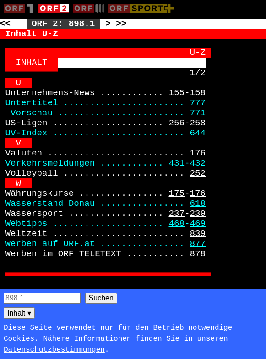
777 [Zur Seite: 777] (198, 103)
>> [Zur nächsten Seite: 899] (121, 24)
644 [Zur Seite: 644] (198, 133)
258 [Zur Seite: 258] (198, 123)
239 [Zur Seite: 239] (198, 214)
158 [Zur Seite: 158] (198, 93)
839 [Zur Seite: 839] (198, 234)
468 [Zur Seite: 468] (176, 224)
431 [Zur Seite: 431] (176, 163)
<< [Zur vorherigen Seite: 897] (5, 24)
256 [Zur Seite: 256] (176, 123)
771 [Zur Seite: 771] (198, 113)
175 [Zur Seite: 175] (176, 193)
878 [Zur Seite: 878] (198, 254)
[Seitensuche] (42, 298)
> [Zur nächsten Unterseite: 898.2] (108, 24)
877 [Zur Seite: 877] (198, 244)
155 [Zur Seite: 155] (176, 93)
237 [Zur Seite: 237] (176, 214)
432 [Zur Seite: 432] (198, 163)
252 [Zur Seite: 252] (198, 173)
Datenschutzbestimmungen (54, 350)
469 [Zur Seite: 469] (198, 224)
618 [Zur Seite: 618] (198, 203)
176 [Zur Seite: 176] (198, 153)
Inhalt (19, 313)
